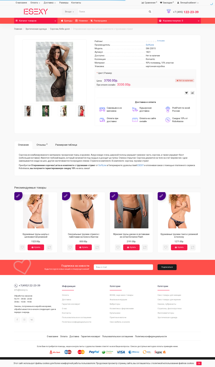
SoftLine (102, 165)
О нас (64, 308)
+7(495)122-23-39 (27, 285)
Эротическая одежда (36, 29)
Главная (18, 29)
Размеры (63, 2)
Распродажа (99, 20)
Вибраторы (115, 304)
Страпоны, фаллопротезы (170, 308)
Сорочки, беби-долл (60, 29)
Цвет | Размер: (105, 73)
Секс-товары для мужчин (169, 299)
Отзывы (42, 144)
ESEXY (140, 165)
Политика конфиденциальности (76, 322)
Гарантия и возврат (71, 304)
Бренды (66, 20)
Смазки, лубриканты (167, 304)
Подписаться (167, 267)
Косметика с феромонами (122, 308)
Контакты (76, 2)
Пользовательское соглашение (76, 317)
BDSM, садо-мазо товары (121, 295)
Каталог (36, 20)
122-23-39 (186, 12)
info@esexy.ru (21, 290)
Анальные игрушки (118, 299)
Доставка (50, 2)
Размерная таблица (66, 144)
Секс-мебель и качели (120, 322)
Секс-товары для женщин (169, 295)
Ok (199, 363)
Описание (23, 144)
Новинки (81, 20)
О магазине (21, 2)
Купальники (115, 313)
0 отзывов (161, 41)
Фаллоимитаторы (166, 313)
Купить (36, 247)
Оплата (35, 2)
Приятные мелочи (118, 317)
